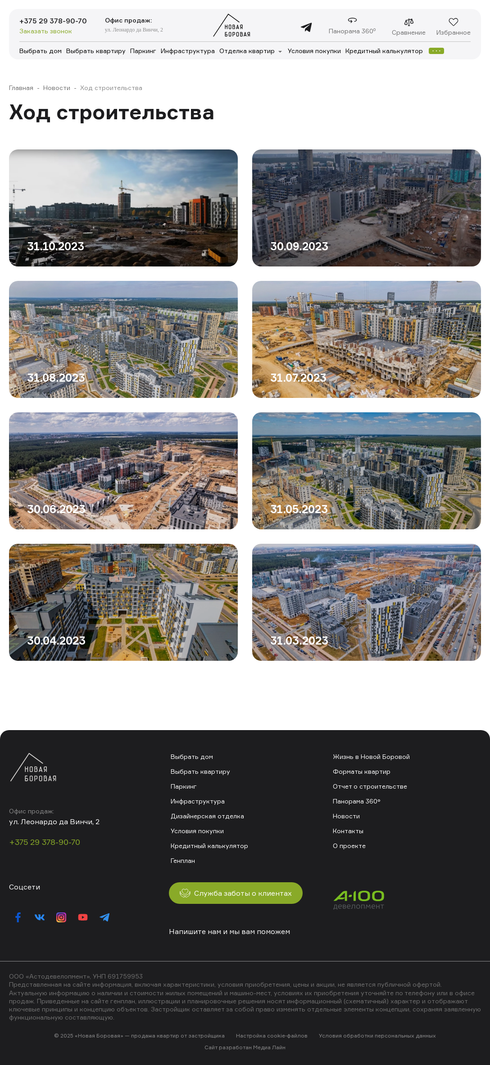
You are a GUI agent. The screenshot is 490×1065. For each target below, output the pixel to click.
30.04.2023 (56, 640)
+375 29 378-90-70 (53, 20)
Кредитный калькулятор (384, 50)
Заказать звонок (45, 31)
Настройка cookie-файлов (272, 1035)
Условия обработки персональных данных (377, 1035)
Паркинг (143, 50)
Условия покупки (314, 50)
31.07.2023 (298, 377)
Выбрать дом (40, 50)
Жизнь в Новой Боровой (371, 756)
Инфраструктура (188, 50)
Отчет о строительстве (370, 786)
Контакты (348, 831)
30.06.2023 (56, 509)
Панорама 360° (357, 801)
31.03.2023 (299, 640)
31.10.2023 (55, 246)
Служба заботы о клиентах (236, 893)
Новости (56, 87)
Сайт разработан (228, 1047)
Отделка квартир (247, 50)
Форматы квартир (361, 771)
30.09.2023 (299, 246)
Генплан (183, 860)
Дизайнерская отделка (207, 816)
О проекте (349, 845)
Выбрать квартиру (96, 50)
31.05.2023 (299, 509)
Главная (21, 87)
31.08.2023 (56, 377)
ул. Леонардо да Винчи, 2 (134, 30)
